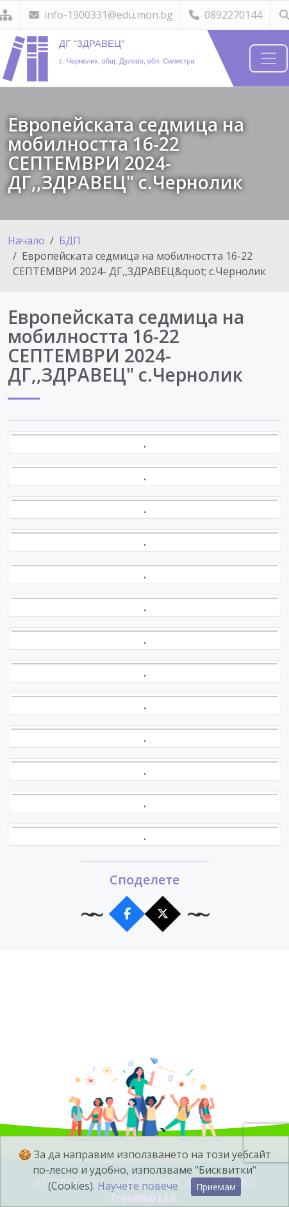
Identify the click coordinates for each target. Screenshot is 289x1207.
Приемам (216, 1187)
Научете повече (137, 1186)
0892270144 (225, 15)
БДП (70, 240)
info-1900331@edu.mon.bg (101, 15)
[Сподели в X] (162, 914)
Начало (26, 240)
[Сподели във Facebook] (126, 914)
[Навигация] (268, 58)
